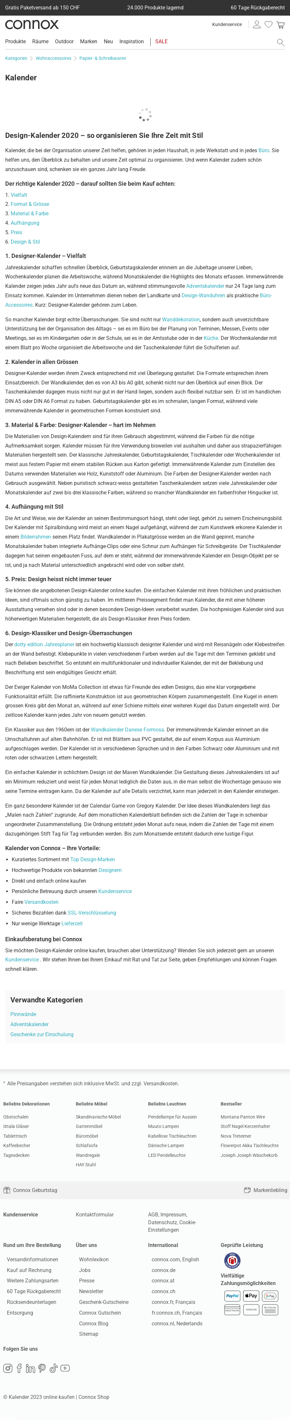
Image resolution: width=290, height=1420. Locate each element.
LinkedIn (30, 1371)
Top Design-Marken (92, 859)
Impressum (173, 1215)
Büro (263, 150)
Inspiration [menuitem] (131, 41)
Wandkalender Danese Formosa (127, 730)
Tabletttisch (15, 1136)
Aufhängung (25, 223)
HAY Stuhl (86, 1164)
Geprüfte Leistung (242, 1245)
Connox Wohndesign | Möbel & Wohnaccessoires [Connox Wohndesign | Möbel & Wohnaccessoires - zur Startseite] (32, 24)
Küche (211, 338)
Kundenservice (227, 24)
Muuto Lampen (163, 1126)
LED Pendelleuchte (167, 1155)
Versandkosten (41, 902)
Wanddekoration (181, 319)
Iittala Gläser (16, 1126)
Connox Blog (90, 1325)
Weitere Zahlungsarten (29, 1282)
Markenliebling (265, 1190)
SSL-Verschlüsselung (92, 913)
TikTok (53, 1371)
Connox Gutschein (97, 1314)
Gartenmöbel (89, 1126)
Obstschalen (16, 1116)
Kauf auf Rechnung (25, 1272)
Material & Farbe (29, 213)
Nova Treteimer (236, 1136)
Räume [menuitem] (40, 41)
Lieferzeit (72, 923)
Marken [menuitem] (88, 41)
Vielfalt (19, 195)
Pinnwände (23, 1014)
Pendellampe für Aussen (172, 1116)
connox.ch (160, 1293)
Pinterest (42, 1371)
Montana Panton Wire (243, 1116)
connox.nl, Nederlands (173, 1325)
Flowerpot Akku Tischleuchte (250, 1145)
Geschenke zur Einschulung (42, 1034)
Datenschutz (162, 1222)
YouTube (65, 1371)
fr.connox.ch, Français (173, 1314)
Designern (110, 870)
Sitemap (85, 1336)
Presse (83, 1282)
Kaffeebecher (16, 1145)
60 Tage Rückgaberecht (30, 1293)
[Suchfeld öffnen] (281, 42)
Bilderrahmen (36, 537)
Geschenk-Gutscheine (100, 1304)
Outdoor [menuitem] (64, 41)
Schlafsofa (87, 1145)
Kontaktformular (95, 1215)
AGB (153, 1215)
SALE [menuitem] (161, 41)
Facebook (19, 1371)
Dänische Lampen (166, 1145)
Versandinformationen (29, 1261)
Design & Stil (25, 242)
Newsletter (88, 1293)
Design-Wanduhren (203, 295)
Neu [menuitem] (108, 41)
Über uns (86, 1245)
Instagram (7, 1371)
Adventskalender (205, 286)
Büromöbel (87, 1136)
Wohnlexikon (90, 1261)
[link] (280, 24)
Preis (16, 232)
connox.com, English (172, 1261)
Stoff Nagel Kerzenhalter (245, 1126)
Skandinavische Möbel (98, 1116)
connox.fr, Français (170, 1304)
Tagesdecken (16, 1155)
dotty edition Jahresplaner (44, 644)
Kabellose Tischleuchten (172, 1136)
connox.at (159, 1282)
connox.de (160, 1272)
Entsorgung (16, 1314)
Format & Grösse (30, 204)
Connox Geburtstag (30, 1190)
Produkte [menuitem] (15, 41)
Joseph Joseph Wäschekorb (249, 1155)
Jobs (81, 1272)
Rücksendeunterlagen (28, 1304)
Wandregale (88, 1155)
